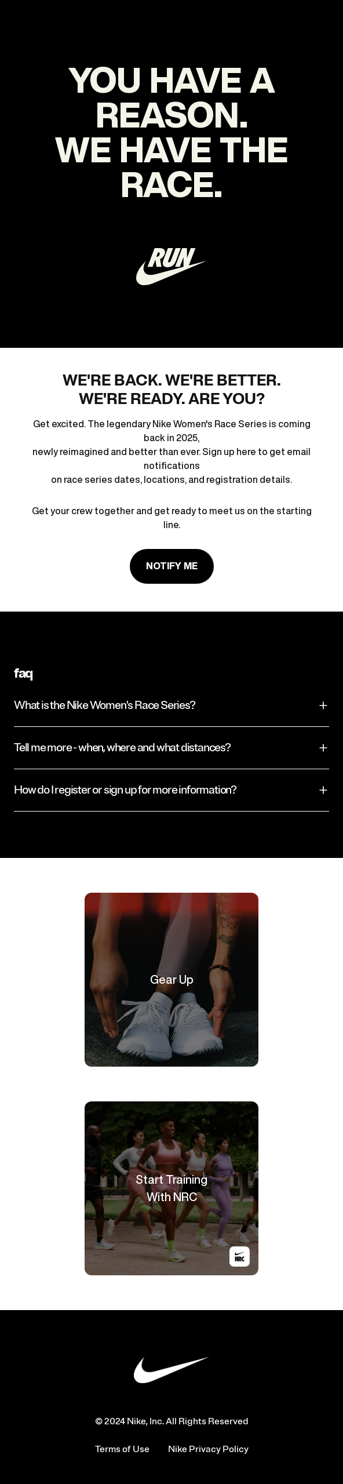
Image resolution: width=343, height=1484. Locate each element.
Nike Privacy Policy (208, 1449)
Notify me (172, 565)
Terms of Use (122, 1449)
